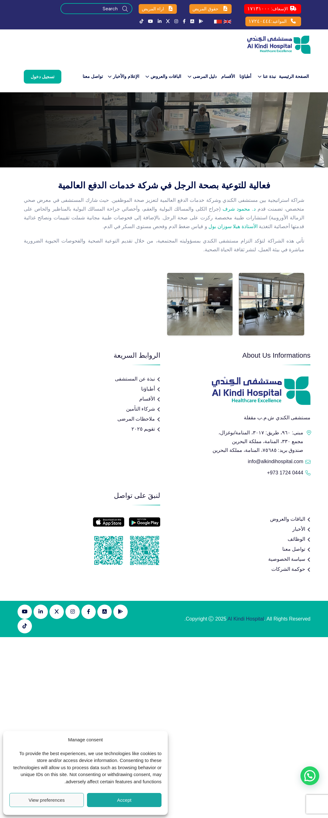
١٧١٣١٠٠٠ (258, 8)
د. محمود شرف (239, 209)
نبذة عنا (269, 76)
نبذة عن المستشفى (135, 378)
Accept (124, 800)
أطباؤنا (245, 76)
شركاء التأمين (140, 409)
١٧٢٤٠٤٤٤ (260, 21)
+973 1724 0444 (285, 472)
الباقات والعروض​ (166, 76)
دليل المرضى (205, 76)
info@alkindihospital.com (275, 461)
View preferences (46, 800)
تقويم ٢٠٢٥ (143, 429)
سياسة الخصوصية (286, 559)
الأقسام (228, 76)
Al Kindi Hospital (246, 618)
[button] (309, 775)
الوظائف (296, 539)
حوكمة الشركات (288, 569)
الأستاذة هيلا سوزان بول (232, 226)
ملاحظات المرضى (136, 419)
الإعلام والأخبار (126, 76)
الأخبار (298, 529)
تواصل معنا (93, 76)
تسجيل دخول (42, 76)
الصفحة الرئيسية (294, 76)
